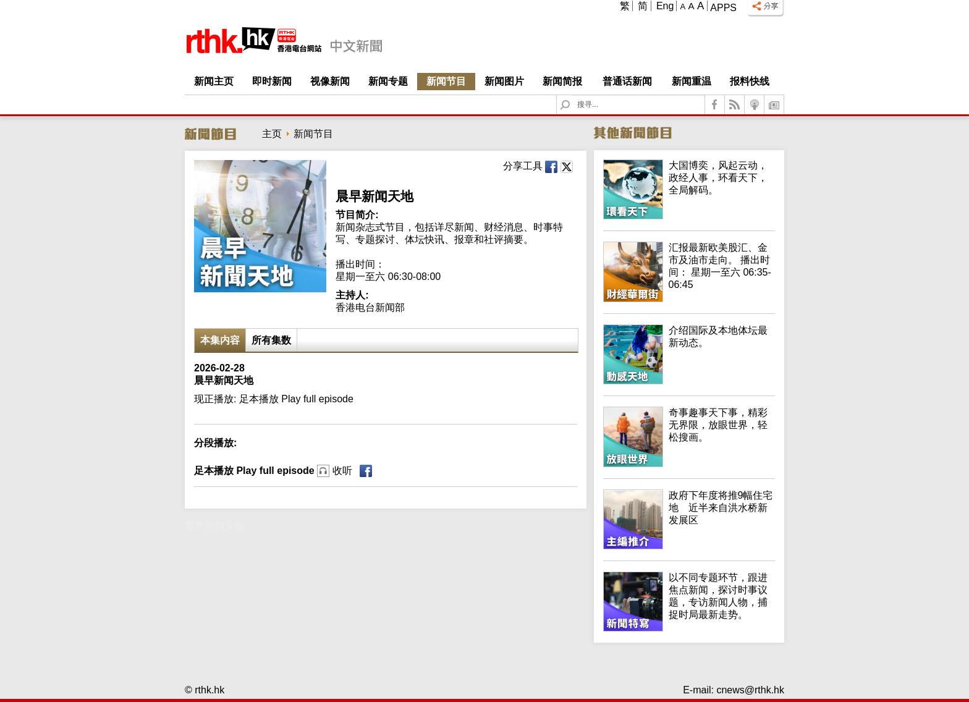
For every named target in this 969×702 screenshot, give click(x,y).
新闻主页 (214, 81)
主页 (272, 134)
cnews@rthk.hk (750, 690)
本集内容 (220, 340)
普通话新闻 (627, 81)
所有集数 (271, 340)
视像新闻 (330, 81)
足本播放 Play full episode (273, 470)
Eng (665, 6)
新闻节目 (446, 81)
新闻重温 (691, 81)
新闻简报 (562, 81)
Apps (723, 7)
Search (572, 95)
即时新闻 (272, 81)
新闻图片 (504, 81)
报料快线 (749, 81)
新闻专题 (388, 81)
